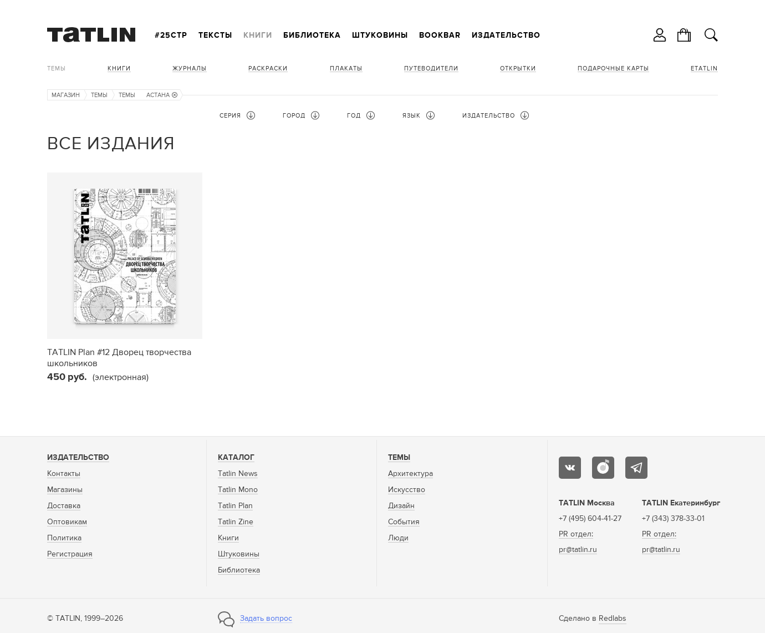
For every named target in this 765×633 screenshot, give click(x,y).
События (404, 522)
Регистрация (70, 554)
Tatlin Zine (235, 522)
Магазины (65, 490)
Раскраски (268, 68)
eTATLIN (704, 68)
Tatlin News (238, 474)
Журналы (189, 68)
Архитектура (410, 474)
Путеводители (431, 68)
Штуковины (380, 35)
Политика (64, 538)
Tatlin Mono (238, 490)
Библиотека (312, 35)
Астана (161, 95)
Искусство (406, 490)
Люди (398, 538)
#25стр (171, 35)
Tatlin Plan (235, 506)
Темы (56, 68)
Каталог (236, 458)
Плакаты (346, 68)
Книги (257, 35)
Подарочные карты (613, 68)
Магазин (66, 95)
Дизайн (401, 506)
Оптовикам (67, 522)
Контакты (63, 474)
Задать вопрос (266, 618)
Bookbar (440, 35)
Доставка (63, 506)
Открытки (518, 68)
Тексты (215, 35)
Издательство (506, 35)
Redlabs (612, 618)
